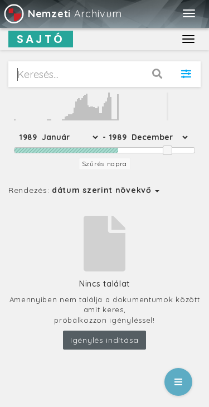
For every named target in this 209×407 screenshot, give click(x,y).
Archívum (62, 13)
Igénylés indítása (104, 340)
